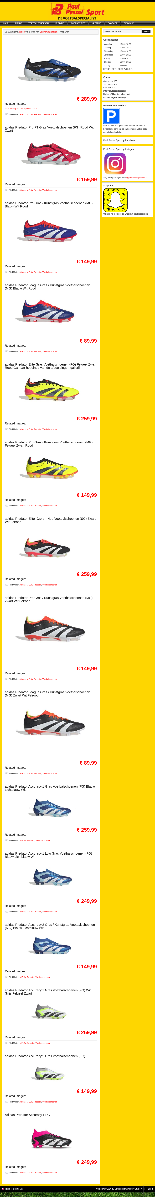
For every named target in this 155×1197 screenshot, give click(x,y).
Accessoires (78, 23)
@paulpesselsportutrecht (137, 177)
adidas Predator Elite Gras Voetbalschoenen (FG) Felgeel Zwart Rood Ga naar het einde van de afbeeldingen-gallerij (50, 366)
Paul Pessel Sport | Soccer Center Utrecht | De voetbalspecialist (77, 11)
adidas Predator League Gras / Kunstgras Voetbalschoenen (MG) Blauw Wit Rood (47, 286)
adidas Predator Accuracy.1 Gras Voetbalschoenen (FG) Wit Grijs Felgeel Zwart (48, 991)
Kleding (59, 23)
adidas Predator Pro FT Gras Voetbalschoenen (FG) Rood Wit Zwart (49, 129)
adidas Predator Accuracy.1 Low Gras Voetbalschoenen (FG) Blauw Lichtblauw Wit (48, 855)
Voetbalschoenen (38, 23)
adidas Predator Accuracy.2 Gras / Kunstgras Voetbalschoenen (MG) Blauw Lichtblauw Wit (50, 926)
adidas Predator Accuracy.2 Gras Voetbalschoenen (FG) (45, 1056)
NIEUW (18, 23)
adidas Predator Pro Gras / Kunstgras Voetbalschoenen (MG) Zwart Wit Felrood (49, 599)
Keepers (96, 23)
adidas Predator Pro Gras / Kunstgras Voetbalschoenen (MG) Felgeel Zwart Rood (49, 443)
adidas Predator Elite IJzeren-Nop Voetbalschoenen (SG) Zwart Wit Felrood (50, 520)
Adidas (23, 114)
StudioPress (140, 1189)
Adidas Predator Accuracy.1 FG (27, 1115)
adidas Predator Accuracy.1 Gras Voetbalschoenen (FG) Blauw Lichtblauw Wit (50, 788)
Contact (112, 23)
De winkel (129, 23)
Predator (37, 114)
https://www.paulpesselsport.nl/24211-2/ (22, 108)
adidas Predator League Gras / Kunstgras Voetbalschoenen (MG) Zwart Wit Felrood (47, 693)
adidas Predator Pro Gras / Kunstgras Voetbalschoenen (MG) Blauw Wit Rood (49, 204)
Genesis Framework (123, 1189)
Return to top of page (14, 1189)
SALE (5, 23)
